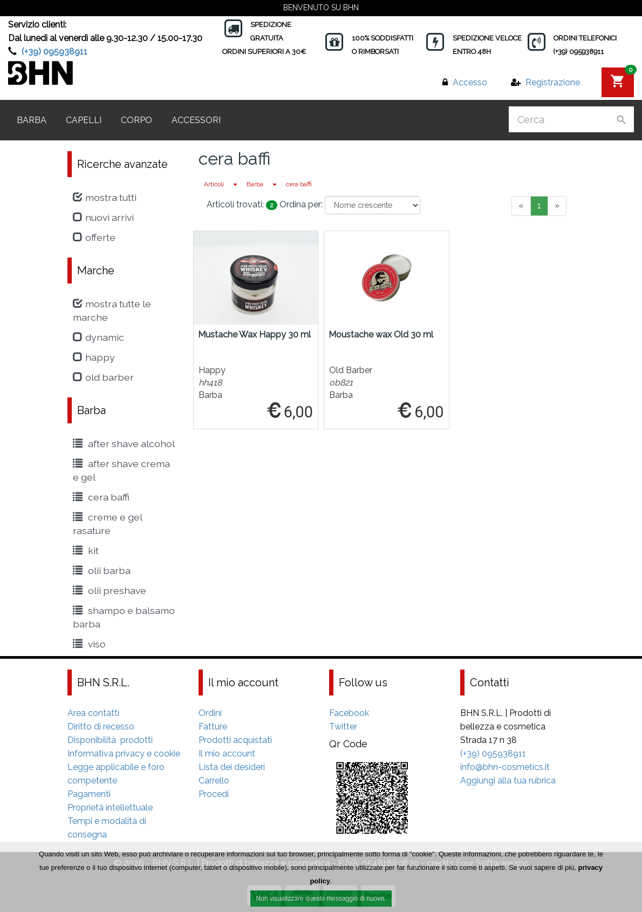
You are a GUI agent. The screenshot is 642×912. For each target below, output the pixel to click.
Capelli (83, 120)
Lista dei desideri (232, 767)
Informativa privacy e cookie (123, 753)
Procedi (214, 794)
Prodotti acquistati (235, 740)
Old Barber (103, 377)
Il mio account (227, 753)
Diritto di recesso (100, 726)
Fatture (213, 726)
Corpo (136, 120)
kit (86, 550)
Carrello (214, 780)
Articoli (214, 184)
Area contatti (93, 713)
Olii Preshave (109, 590)
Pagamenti (89, 794)
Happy (94, 357)
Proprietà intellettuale (110, 807)
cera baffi (299, 184)
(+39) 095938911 (54, 51)
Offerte (94, 237)
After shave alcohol (124, 443)
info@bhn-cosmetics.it (505, 767)
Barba (31, 120)
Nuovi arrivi (103, 217)
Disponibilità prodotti (110, 740)
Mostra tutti (104, 197)
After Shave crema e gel (121, 470)
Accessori (196, 120)
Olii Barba (102, 570)
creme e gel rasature (107, 523)
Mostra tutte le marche (112, 310)
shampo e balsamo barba (124, 617)
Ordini (210, 713)
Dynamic (98, 337)
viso (89, 644)
